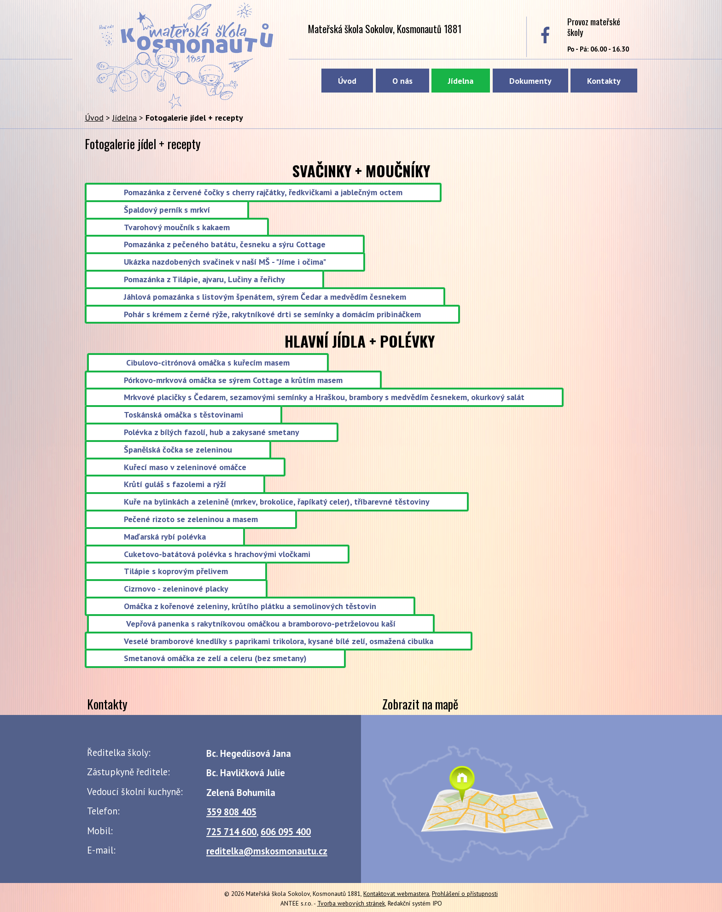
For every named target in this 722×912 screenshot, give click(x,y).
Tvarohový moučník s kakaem (177, 227)
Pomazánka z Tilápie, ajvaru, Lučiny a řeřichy (204, 279)
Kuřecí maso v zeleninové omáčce (185, 467)
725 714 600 (231, 831)
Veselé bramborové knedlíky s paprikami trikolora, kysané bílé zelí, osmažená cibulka (278, 641)
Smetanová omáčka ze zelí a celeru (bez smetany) (215, 658)
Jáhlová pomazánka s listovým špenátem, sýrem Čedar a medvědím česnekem (265, 296)
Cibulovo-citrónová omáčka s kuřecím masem (208, 362)
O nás (402, 81)
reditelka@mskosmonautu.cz (266, 851)
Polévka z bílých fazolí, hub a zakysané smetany (211, 432)
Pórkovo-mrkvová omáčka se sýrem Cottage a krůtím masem (233, 380)
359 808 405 (231, 812)
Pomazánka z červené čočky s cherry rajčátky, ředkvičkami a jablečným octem (263, 192)
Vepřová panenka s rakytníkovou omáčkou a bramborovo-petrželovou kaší (261, 623)
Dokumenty (530, 81)
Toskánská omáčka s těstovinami (183, 415)
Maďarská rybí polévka (165, 536)
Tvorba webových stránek (351, 903)
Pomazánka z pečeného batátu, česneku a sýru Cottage (225, 244)
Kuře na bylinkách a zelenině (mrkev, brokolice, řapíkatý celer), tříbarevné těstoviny (277, 502)
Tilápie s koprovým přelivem (176, 571)
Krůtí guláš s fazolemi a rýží (175, 484)
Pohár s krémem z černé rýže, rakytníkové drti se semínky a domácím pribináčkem (272, 314)
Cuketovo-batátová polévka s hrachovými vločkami (217, 554)
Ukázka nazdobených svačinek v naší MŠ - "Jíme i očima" (225, 262)
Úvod (347, 81)
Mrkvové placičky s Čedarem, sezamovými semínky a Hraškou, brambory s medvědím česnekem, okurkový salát (324, 397)
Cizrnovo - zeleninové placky (176, 589)
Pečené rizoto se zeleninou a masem (191, 519)
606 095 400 (286, 831)
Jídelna (460, 81)
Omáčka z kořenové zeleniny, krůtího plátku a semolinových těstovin (250, 606)
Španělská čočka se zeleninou (178, 449)
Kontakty (604, 81)
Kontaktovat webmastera (396, 893)
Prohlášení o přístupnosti (465, 893)
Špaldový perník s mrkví (167, 209)
